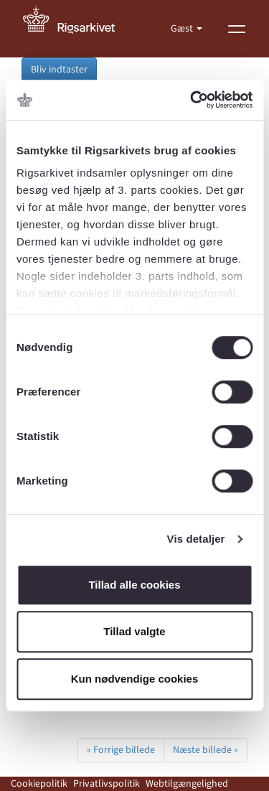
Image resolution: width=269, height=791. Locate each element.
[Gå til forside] (77, 28)
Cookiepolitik (39, 784)
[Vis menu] (236, 28)
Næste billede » (205, 750)
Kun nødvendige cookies (135, 679)
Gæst (183, 29)
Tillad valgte (134, 631)
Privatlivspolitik (106, 784)
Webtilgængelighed (187, 784)
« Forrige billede (121, 750)
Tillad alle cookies (134, 585)
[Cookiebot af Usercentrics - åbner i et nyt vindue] (192, 99)
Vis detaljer (196, 539)
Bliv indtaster (59, 69)
